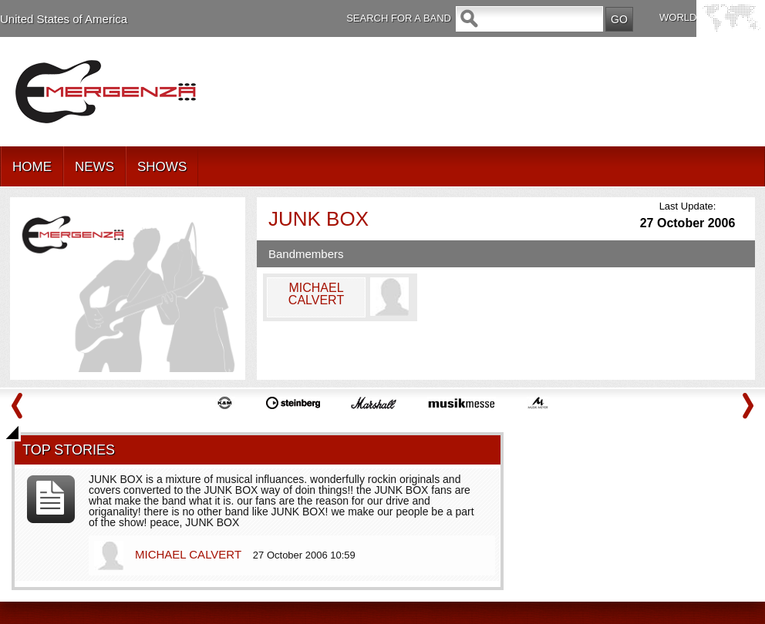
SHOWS (162, 166)
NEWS (94, 166)
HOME (32, 166)
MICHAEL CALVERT (189, 554)
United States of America (63, 18)
